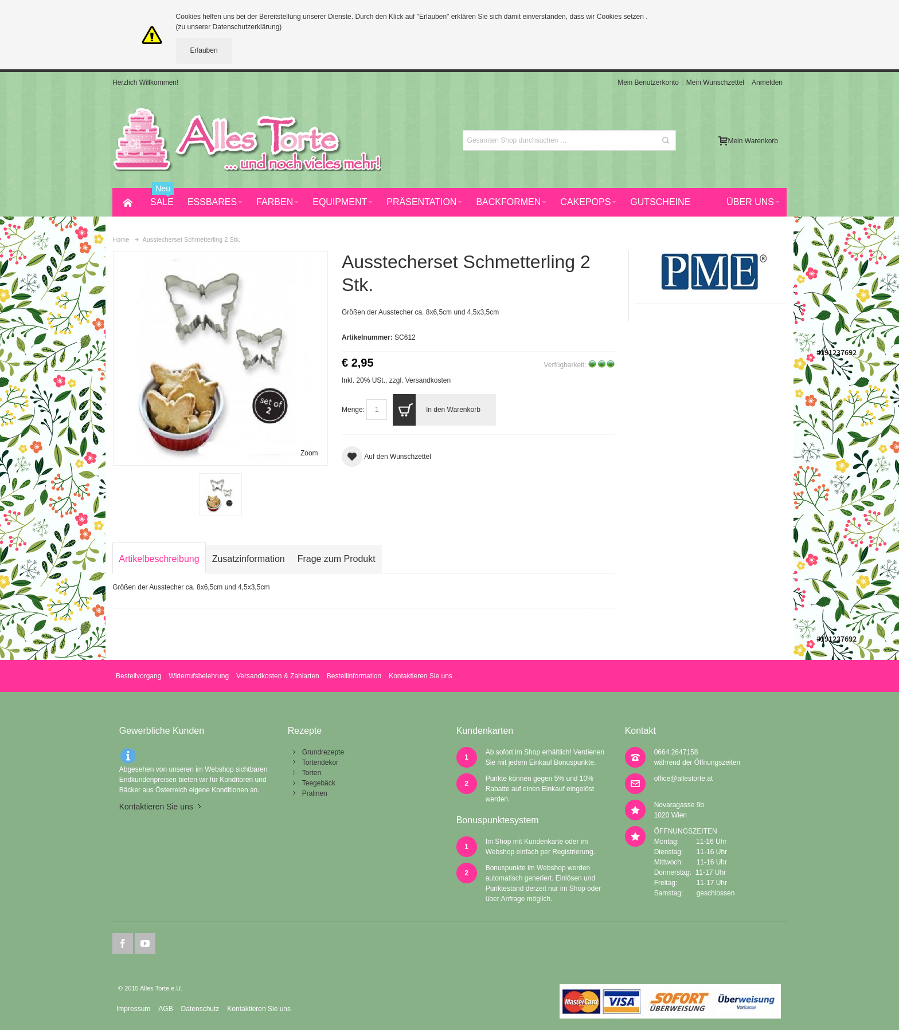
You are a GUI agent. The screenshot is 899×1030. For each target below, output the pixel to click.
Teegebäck (318, 783)
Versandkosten (428, 380)
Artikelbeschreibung (159, 559)
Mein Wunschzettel (715, 82)
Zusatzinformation (248, 559)
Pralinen (314, 793)
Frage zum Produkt (337, 559)
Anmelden (767, 82)
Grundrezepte (323, 752)
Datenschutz (200, 1009)
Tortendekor (320, 762)
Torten (311, 773)
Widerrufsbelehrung (199, 676)
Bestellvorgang (138, 676)
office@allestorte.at (683, 779)
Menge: (353, 410)
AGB (165, 1009)
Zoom (309, 453)
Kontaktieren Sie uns (420, 676)
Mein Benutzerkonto (648, 82)
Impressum (133, 1009)
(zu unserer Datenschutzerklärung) (229, 27)
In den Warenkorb (436, 410)
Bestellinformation (354, 676)
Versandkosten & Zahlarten (277, 676)
